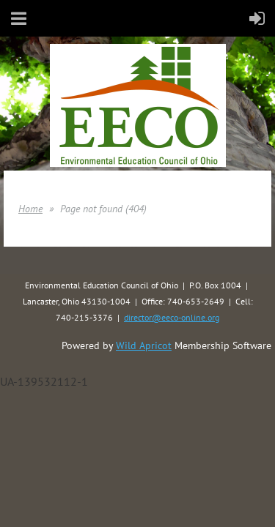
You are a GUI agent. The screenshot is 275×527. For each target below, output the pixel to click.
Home (30, 208)
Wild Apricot (144, 345)
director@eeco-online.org (171, 317)
